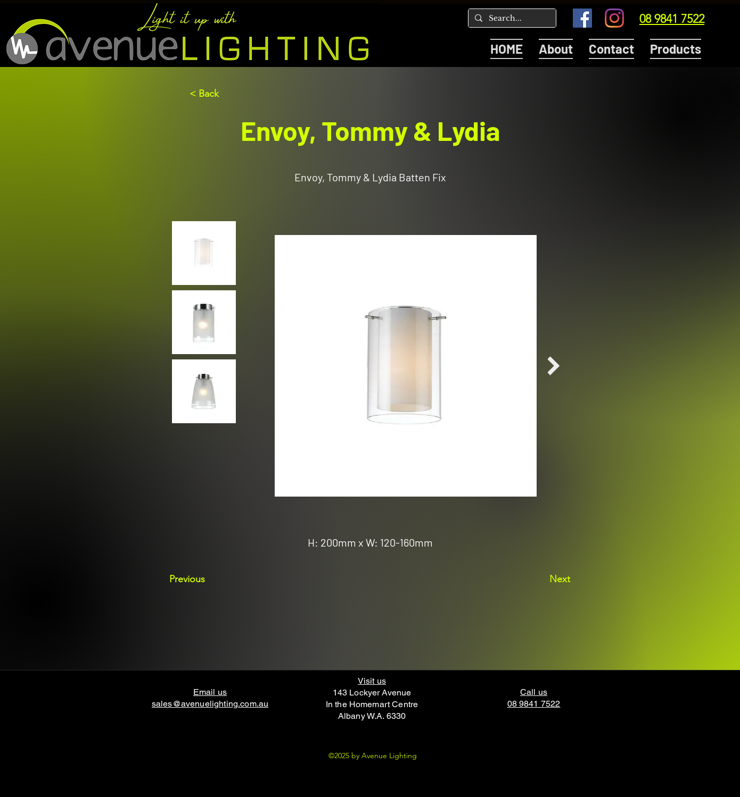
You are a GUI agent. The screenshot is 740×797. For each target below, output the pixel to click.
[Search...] (511, 18)
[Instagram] (614, 18)
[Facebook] (582, 18)
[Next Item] (553, 366)
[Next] (543, 579)
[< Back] (225, 93)
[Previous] (204, 579)
